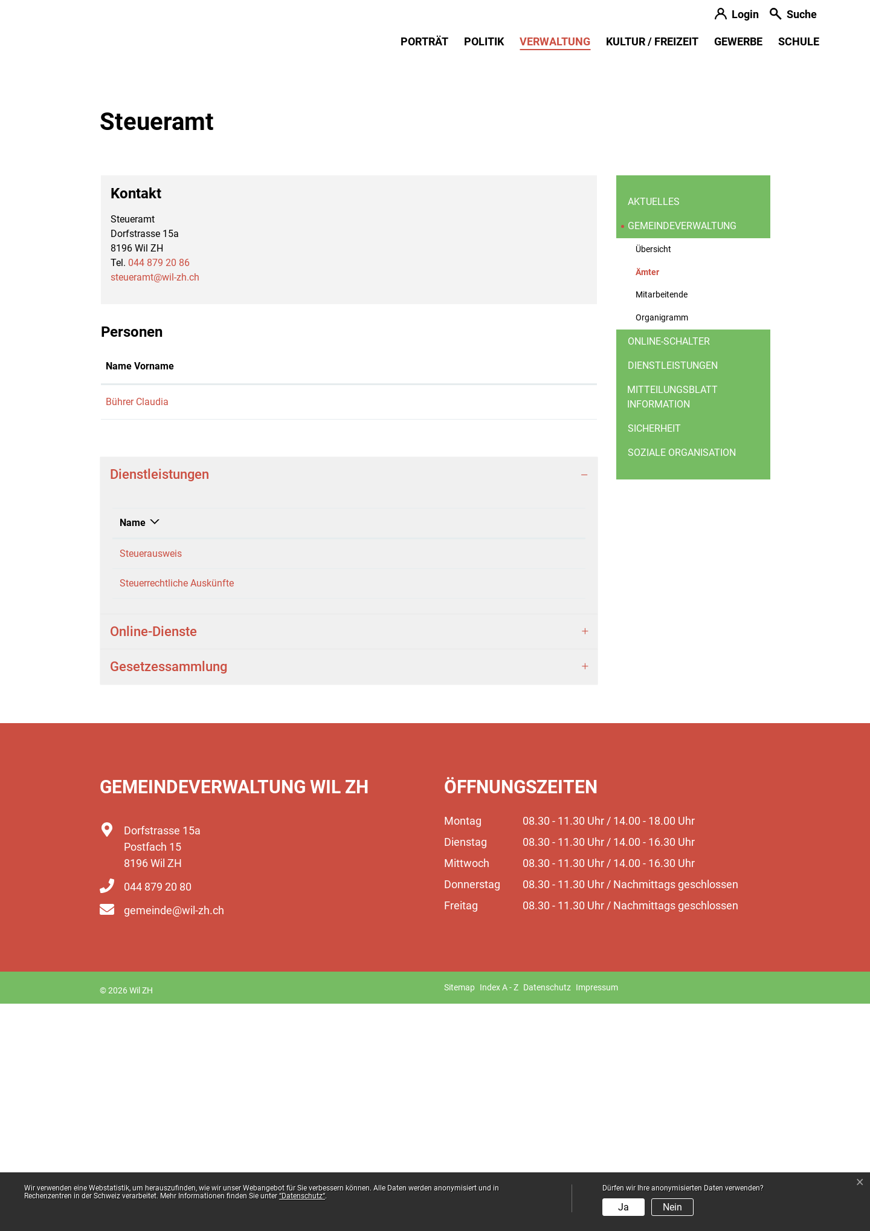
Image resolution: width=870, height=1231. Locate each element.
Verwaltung (555, 41)
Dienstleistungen (673, 593)
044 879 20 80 (158, 1114)
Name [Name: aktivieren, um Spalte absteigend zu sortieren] (133, 750)
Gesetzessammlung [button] (168, 893)
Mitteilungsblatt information (672, 624)
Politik (484, 41)
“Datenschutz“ (302, 1196)
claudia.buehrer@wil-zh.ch (438, 629)
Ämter (665, 503)
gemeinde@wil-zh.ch (174, 1137)
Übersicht (653, 477)
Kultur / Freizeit (652, 41)
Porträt (424, 41)
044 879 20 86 (159, 490)
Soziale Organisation (682, 680)
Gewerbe (738, 41)
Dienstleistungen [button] (159, 701)
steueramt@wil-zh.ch (155, 504)
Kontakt (399, 593)
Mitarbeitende (662, 522)
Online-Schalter (669, 568)
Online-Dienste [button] (153, 858)
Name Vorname (140, 593)
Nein (672, 1207)
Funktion (290, 593)
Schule (798, 41)
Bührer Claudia (137, 629)
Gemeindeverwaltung (682, 453)
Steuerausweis (151, 781)
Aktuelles (654, 429)
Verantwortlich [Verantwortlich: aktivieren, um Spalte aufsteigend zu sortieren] (358, 750)
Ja (623, 1207)
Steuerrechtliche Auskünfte (177, 810)
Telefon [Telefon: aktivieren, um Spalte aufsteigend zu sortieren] (486, 750)
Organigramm (662, 545)
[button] (793, 15)
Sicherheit (654, 655)
